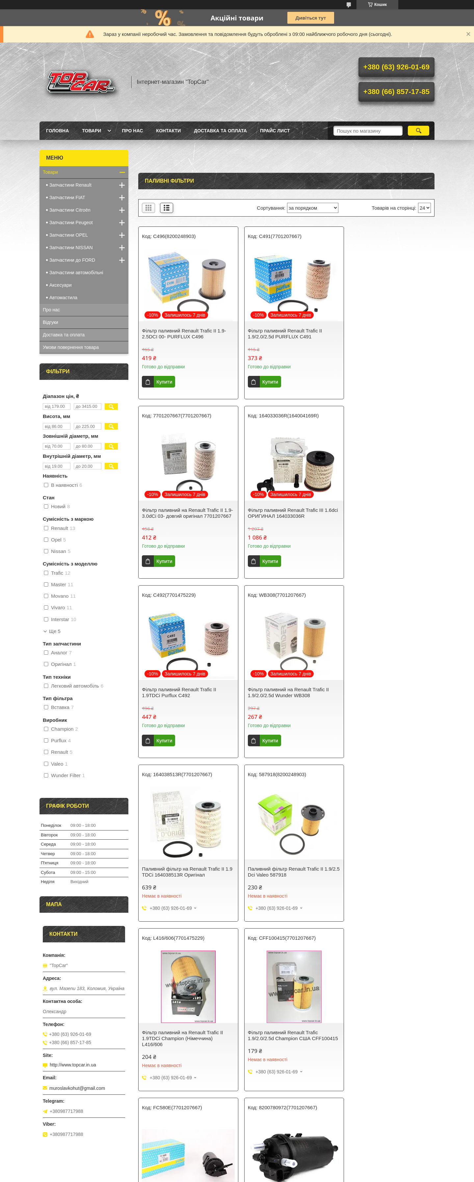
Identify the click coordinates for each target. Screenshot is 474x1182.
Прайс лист (275, 130)
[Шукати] (418, 131)
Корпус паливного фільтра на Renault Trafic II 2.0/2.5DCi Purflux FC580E (285, 868)
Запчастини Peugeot (71, 222)
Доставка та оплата (220, 130)
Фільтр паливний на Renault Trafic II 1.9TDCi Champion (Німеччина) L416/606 (383, 701)
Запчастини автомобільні (76, 272)
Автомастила (63, 297)
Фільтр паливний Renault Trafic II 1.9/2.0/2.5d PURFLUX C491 (280, 333)
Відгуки (50, 322)
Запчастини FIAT (67, 197)
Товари (91, 130)
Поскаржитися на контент (220, 1175)
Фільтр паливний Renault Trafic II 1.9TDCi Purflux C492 (280, 519)
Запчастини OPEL (68, 235)
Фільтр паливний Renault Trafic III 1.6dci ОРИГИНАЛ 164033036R (180, 519)
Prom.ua (267, 1170)
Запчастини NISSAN (71, 247)
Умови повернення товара (71, 347)
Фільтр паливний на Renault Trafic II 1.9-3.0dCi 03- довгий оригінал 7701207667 (383, 336)
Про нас (132, 130)
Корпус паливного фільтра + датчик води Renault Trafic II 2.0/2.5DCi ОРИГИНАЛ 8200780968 (182, 1040)
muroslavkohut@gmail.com (77, 1088)
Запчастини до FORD (72, 260)
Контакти (168, 130)
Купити (164, 381)
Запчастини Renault (70, 185)
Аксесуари (60, 285)
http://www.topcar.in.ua (73, 1064)
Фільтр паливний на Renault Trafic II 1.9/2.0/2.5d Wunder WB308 (383, 519)
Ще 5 (55, 631)
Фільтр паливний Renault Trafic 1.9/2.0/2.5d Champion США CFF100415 (177, 871)
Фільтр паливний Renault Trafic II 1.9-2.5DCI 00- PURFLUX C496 (184, 333)
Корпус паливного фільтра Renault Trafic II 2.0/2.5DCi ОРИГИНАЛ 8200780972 (382, 871)
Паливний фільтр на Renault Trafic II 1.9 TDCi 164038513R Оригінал (183, 698)
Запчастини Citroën (70, 210)
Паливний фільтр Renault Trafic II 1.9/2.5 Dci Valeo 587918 (280, 698)
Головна (57, 130)
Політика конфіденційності (271, 1175)
